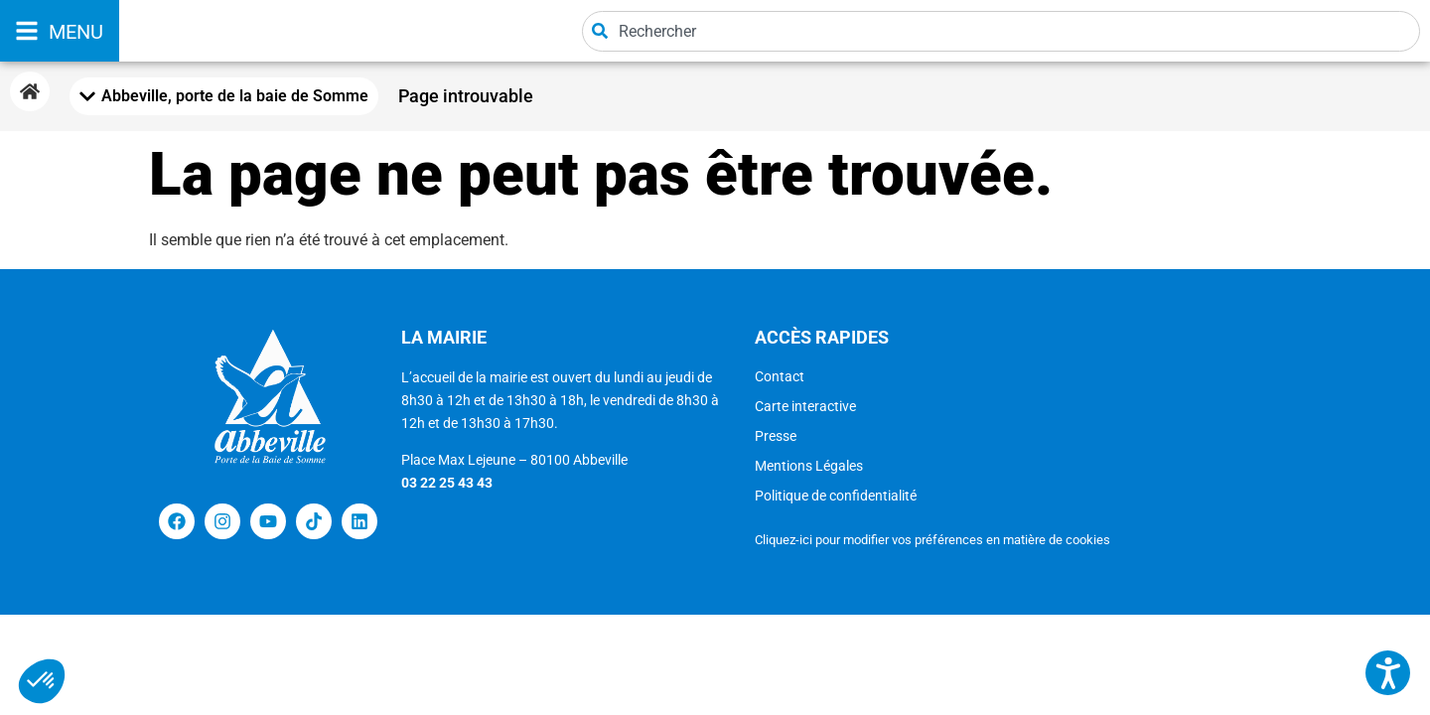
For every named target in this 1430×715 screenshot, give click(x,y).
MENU (76, 32)
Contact (779, 376)
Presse (775, 436)
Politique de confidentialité (836, 495)
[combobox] (1001, 31)
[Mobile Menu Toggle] (223, 96)
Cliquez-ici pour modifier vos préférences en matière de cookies (932, 539)
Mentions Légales (809, 466)
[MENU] (27, 31)
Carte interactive (805, 406)
